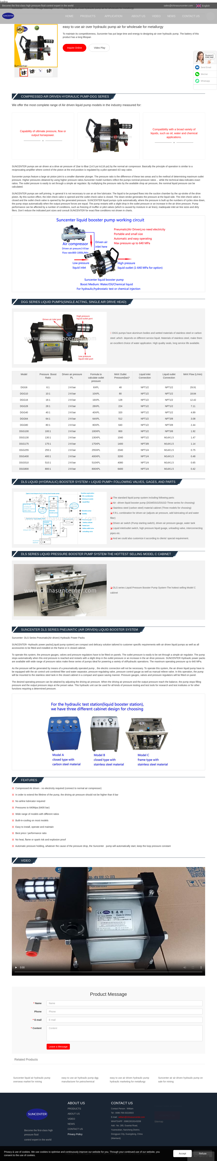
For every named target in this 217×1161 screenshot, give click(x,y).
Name (37, 1003)
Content (36, 1028)
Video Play (99, 47)
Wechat (204, 74)
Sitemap (158, 1121)
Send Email (206, 67)
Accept (182, 1153)
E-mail (37, 1020)
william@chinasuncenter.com (132, 1117)
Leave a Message (58, 1046)
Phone (38, 1011)
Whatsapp (205, 81)
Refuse (202, 1153)
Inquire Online (74, 47)
